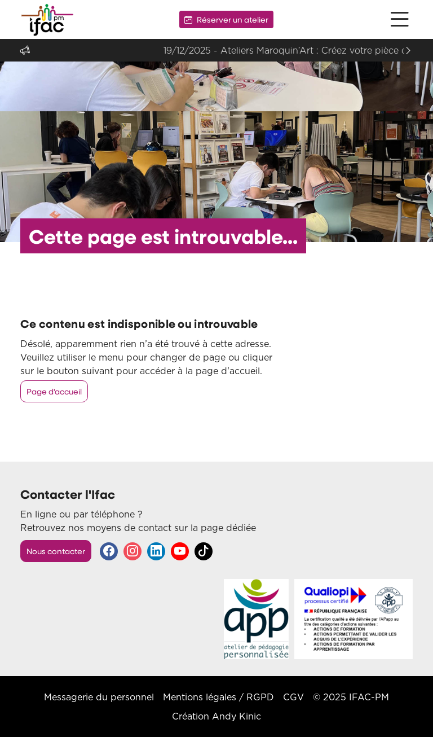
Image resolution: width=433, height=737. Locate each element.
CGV (293, 697)
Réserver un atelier (226, 19)
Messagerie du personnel (99, 697)
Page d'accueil (54, 391)
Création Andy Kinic (216, 716)
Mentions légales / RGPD (218, 697)
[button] (400, 19)
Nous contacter (55, 551)
